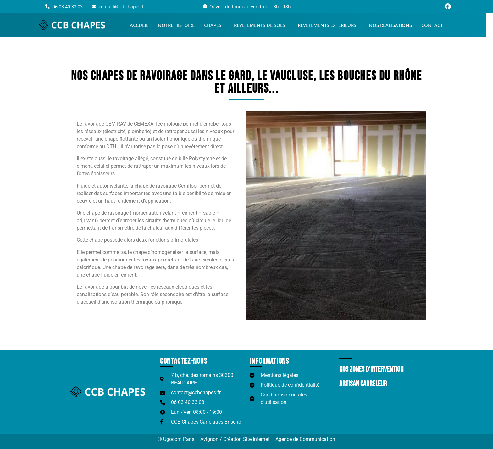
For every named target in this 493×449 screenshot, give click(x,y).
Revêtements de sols (264, 25)
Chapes (218, 25)
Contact (435, 25)
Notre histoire (179, 25)
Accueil (142, 25)
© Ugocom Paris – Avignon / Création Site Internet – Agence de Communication (246, 439)
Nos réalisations (393, 25)
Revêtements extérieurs (332, 25)
